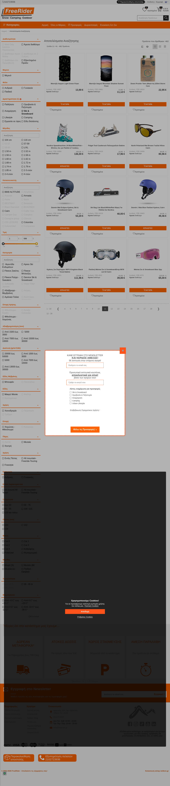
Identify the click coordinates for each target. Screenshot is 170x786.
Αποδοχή (85, 611)
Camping (76, 401)
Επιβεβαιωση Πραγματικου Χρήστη (84, 410)
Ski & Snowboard (79, 392)
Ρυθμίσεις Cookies (85, 617)
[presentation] (85, 417)
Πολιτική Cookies (91, 606)
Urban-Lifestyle (78, 403)
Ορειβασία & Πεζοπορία (82, 395)
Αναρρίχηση (77, 398)
